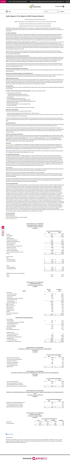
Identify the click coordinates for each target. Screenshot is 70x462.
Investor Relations (31, 138)
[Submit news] (3, 227)
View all (67, 1)
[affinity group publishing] (3, 232)
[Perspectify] (3, 230)
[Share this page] (62, 11)
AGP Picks (3, 1)
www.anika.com (48, 138)
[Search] (50, 11)
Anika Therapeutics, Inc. (10, 144)
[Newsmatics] (3, 234)
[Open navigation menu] (8, 11)
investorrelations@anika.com (11, 218)
